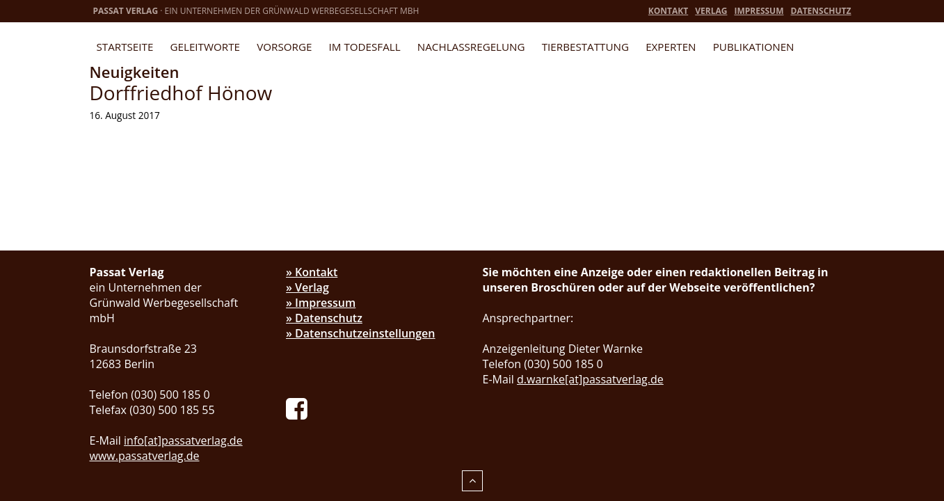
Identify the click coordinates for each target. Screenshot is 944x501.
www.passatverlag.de (145, 455)
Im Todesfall (365, 47)
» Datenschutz (324, 318)
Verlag (711, 11)
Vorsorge (284, 47)
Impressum (758, 11)
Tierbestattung (585, 47)
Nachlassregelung (471, 47)
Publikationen (753, 47)
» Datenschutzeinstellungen (360, 333)
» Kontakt (311, 272)
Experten (671, 47)
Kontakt (668, 11)
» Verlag (307, 287)
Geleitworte (205, 47)
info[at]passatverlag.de (183, 440)
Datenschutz (821, 11)
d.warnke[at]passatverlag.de (590, 379)
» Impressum (320, 302)
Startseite (125, 47)
